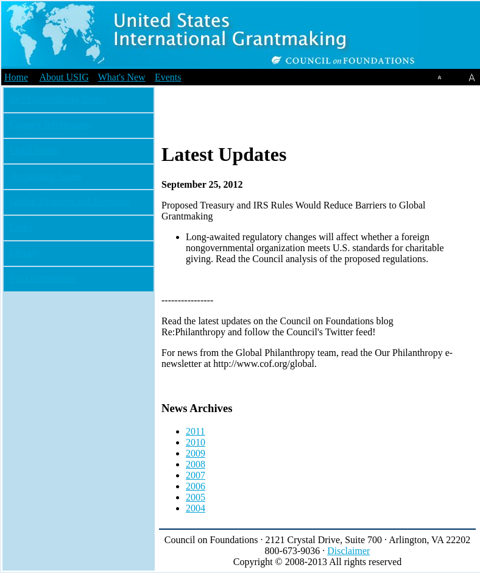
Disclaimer (348, 551)
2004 (195, 508)
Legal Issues (34, 150)
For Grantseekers (43, 278)
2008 (195, 464)
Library (24, 252)
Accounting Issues (46, 176)
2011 (195, 431)
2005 (195, 497)
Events (168, 77)
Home (16, 77)
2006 (195, 486)
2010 (195, 442)
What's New (122, 77)
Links (21, 227)
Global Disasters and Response (70, 201)
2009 (195, 453)
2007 (195, 475)
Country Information (50, 124)
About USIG (63, 77)
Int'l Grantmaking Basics (58, 99)
